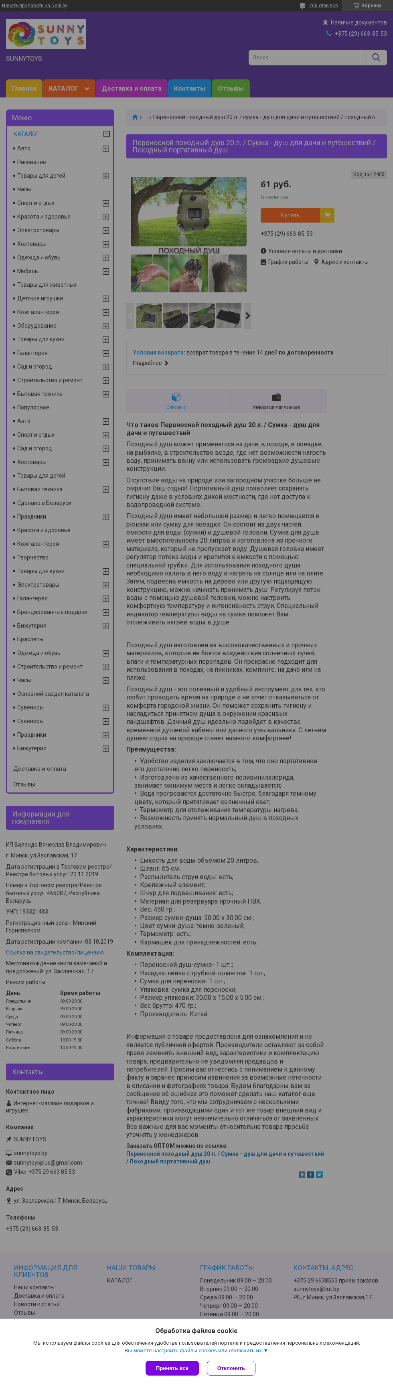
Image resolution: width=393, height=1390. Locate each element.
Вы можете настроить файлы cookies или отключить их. (193, 1350)
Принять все (172, 1368)
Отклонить (231, 1368)
